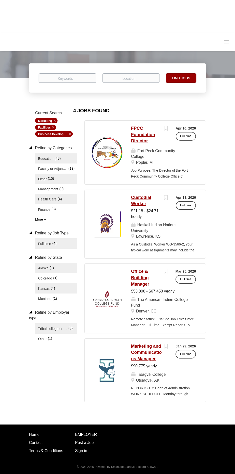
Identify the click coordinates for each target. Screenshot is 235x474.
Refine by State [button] (48, 257)
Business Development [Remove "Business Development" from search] (54, 134)
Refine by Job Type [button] (51, 233)
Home (34, 434)
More (39, 219)
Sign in (81, 451)
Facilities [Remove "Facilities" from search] (44, 127)
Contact (36, 443)
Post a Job (84, 443)
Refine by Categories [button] (53, 148)
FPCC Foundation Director (143, 134)
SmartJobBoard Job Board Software (134, 467)
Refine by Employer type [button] (49, 315)
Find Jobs (181, 78)
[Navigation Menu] (226, 42)
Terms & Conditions (46, 451)
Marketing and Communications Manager (146, 352)
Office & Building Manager (140, 277)
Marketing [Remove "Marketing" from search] (45, 121)
